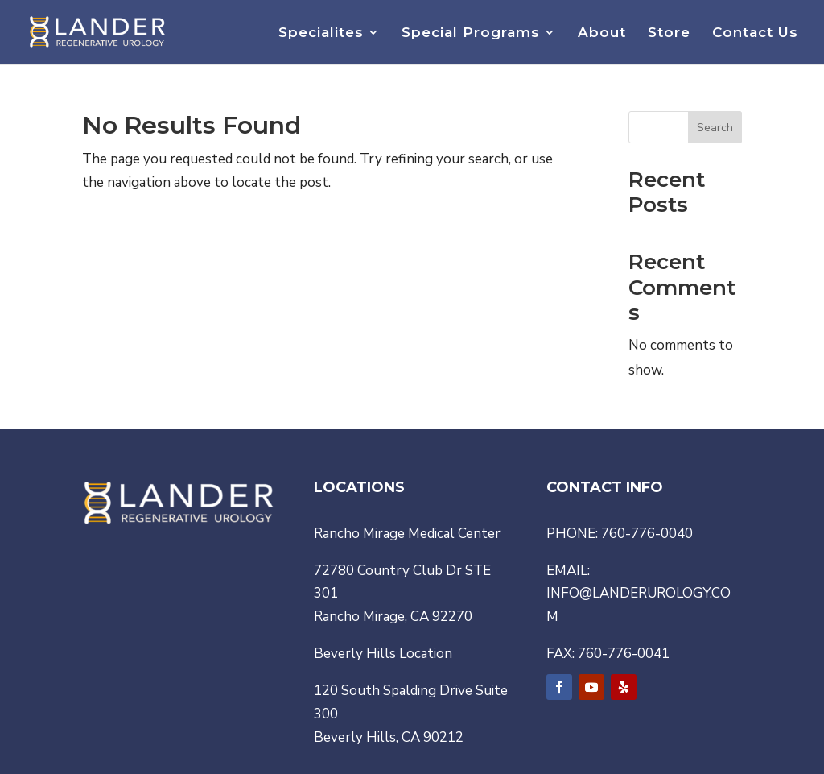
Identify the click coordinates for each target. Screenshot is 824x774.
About (602, 33)
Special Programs (471, 33)
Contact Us (755, 33)
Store (669, 33)
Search (715, 127)
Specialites (321, 33)
